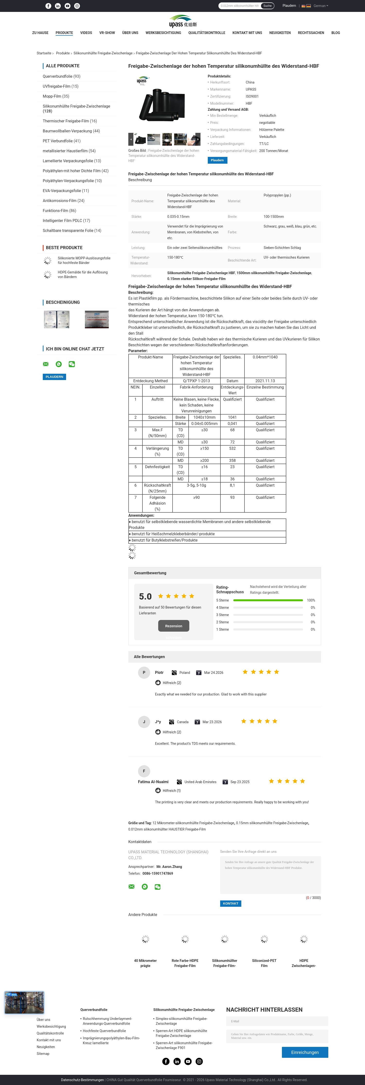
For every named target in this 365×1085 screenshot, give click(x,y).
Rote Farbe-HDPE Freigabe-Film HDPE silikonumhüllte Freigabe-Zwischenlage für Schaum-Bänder (185, 963)
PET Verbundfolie (58, 141)
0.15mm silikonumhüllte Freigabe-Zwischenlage (272, 823)
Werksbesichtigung (163, 33)
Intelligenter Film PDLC (62, 220)
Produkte (64, 33)
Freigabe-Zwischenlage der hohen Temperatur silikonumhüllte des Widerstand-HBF (163, 156)
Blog (335, 33)
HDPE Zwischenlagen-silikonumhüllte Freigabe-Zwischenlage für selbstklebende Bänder (304, 963)
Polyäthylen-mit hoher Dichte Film (72, 171)
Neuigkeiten (280, 33)
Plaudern (289, 6)
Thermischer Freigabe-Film (66, 121)
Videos (86, 33)
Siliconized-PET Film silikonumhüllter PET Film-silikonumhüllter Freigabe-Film (264, 963)
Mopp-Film (52, 96)
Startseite (44, 53)
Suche (267, 6)
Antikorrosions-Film (60, 200)
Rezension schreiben (173, 628)
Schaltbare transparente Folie (68, 230)
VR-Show (107, 33)
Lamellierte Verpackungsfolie (68, 161)
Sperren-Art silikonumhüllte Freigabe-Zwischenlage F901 (184, 1045)
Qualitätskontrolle (206, 33)
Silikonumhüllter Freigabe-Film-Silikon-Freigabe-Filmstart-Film (224, 963)
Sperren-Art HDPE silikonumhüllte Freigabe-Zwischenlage (181, 1033)
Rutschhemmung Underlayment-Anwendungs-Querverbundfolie (107, 1021)
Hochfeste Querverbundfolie (104, 1031)
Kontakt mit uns (247, 33)
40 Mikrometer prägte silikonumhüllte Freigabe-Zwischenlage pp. (145, 963)
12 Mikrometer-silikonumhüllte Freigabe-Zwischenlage (193, 823)
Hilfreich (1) (172, 791)
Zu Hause (40, 33)
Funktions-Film (55, 210)
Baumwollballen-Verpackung (67, 131)
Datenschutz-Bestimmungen (82, 1080)
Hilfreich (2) (172, 683)
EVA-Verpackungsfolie (62, 190)
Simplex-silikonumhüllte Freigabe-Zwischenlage (181, 1021)
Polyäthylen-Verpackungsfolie (68, 180)
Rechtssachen (311, 33)
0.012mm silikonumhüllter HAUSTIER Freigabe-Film (167, 829)
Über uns (130, 33)
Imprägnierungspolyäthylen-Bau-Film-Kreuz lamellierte (111, 1040)
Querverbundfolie (57, 76)
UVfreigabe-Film (56, 86)
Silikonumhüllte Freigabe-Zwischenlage (103, 53)
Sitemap (43, 1054)
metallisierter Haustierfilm (65, 151)
